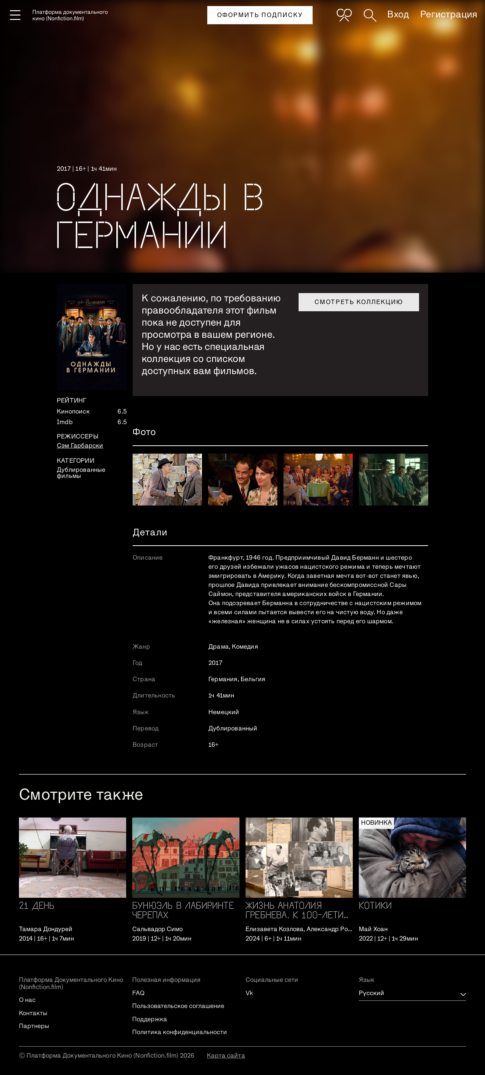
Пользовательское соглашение (178, 1006)
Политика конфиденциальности (179, 1033)
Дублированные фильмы (81, 473)
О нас (27, 1000)
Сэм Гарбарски (80, 446)
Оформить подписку (260, 15)
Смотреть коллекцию (358, 303)
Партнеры (34, 1027)
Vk (249, 994)
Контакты (33, 1014)
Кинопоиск (73, 412)
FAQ (138, 994)
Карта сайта (226, 1056)
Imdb (65, 423)
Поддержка (149, 1020)
